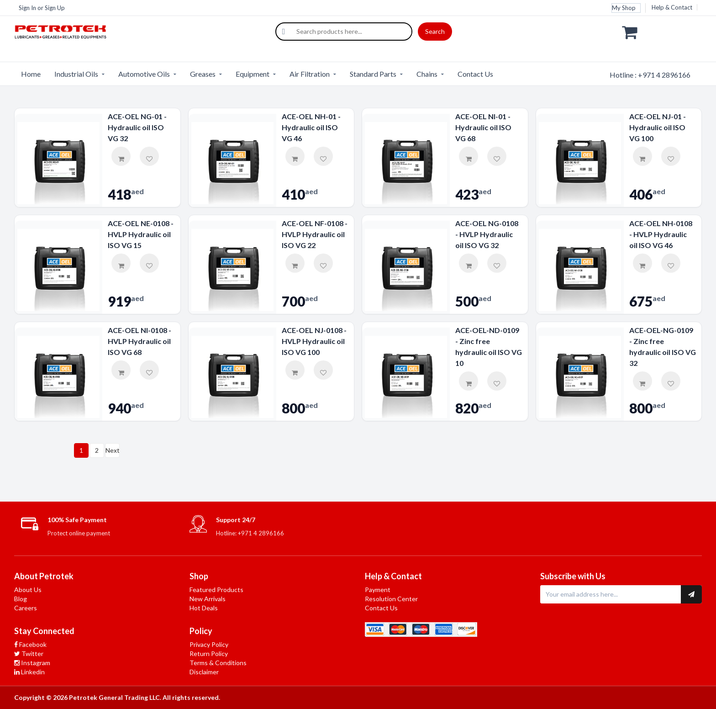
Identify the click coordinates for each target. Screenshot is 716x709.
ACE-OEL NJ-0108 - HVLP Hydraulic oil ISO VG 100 (314, 341)
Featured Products (216, 589)
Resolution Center (391, 599)
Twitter (28, 653)
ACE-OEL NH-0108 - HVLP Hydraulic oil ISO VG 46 (660, 234)
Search (435, 31)
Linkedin (29, 672)
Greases (203, 73)
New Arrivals (208, 599)
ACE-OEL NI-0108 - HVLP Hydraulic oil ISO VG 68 (139, 341)
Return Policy (209, 653)
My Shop (624, 7)
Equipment (252, 73)
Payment (377, 589)
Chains (426, 73)
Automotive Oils (144, 73)
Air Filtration (310, 73)
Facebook (30, 644)
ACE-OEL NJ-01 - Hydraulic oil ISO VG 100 (657, 127)
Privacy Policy (209, 644)
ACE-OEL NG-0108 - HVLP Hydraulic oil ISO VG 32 (486, 234)
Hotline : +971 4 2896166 (650, 74)
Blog (20, 599)
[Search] (283, 31)
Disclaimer (204, 672)
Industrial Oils (76, 73)
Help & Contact (672, 7)
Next (112, 450)
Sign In (27, 7)
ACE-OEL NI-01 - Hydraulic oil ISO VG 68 (483, 127)
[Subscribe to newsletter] (691, 594)
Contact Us (475, 73)
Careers (25, 608)
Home (31, 73)
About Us (28, 589)
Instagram (32, 663)
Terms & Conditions (218, 663)
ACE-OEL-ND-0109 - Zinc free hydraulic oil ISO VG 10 (488, 346)
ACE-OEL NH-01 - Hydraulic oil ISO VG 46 (311, 127)
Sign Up (55, 7)
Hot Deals (204, 608)
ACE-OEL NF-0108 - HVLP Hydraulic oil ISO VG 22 (314, 234)
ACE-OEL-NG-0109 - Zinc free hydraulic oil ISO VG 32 (662, 346)
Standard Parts (373, 73)
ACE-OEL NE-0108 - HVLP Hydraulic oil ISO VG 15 (141, 234)
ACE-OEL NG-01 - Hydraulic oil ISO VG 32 (137, 127)
